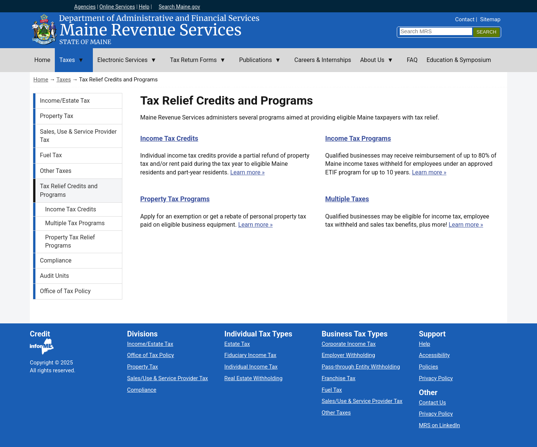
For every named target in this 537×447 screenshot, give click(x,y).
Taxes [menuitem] (69, 64)
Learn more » (247, 172)
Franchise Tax (338, 378)
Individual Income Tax (251, 366)
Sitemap (490, 19)
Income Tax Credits (70, 209)
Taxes (63, 79)
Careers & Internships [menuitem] (322, 59)
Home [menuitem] (42, 59)
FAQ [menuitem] (412, 59)
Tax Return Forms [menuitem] (196, 64)
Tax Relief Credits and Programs (69, 190)
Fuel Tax (51, 155)
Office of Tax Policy (65, 291)
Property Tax (56, 115)
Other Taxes (56, 170)
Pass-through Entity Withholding (360, 366)
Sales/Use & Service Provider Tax (167, 378)
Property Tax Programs (175, 199)
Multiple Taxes (347, 199)
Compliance (56, 260)
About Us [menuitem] (374, 64)
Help (144, 7)
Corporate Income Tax (348, 344)
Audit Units (54, 275)
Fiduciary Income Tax (250, 355)
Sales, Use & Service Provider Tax (78, 135)
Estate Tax (237, 344)
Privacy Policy (436, 378)
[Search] (486, 32)
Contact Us (432, 402)
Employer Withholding (348, 355)
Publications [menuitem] (258, 64)
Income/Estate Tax (65, 100)
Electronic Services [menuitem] (125, 64)
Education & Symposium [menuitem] (459, 59)
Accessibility (434, 355)
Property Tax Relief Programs (70, 241)
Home (41, 79)
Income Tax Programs (358, 138)
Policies (428, 366)
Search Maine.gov (179, 7)
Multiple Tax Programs (75, 223)
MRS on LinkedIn (439, 425)
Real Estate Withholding (253, 378)
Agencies (85, 7)
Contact (465, 19)
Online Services (117, 7)
